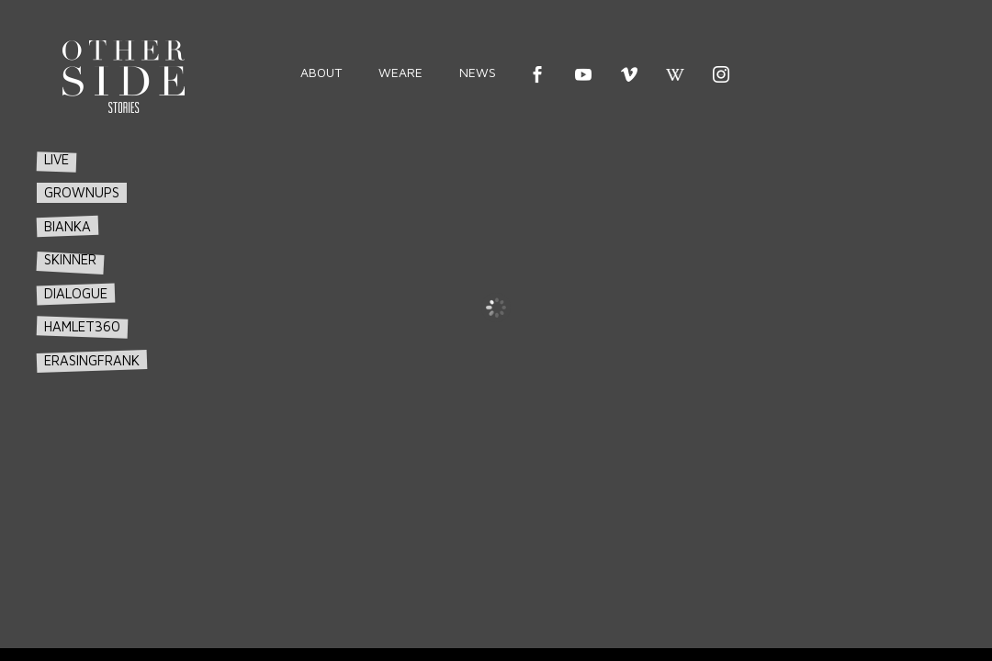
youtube (584, 74)
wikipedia (675, 74)
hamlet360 (82, 363)
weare (400, 72)
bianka (67, 263)
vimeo (629, 74)
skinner (70, 297)
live (56, 197)
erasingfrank (92, 397)
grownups (82, 229)
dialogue (76, 330)
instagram (721, 74)
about (321, 72)
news (477, 72)
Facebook (537, 74)
